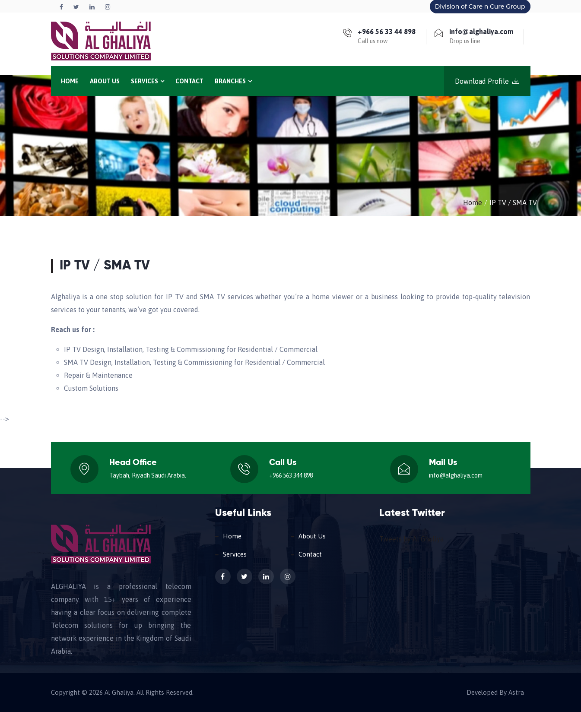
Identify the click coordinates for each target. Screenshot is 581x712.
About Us (105, 81)
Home (70, 81)
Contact (189, 81)
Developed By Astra (495, 692)
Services (147, 81)
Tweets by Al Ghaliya (411, 539)
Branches (233, 81)
